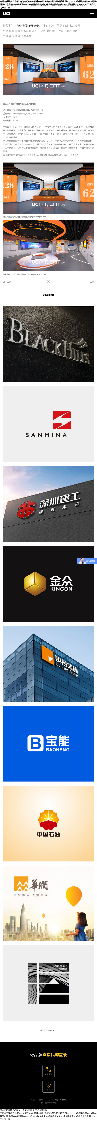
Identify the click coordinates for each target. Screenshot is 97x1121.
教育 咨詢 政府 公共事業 (17, 36)
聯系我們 (48, 1089)
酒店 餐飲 (72, 30)
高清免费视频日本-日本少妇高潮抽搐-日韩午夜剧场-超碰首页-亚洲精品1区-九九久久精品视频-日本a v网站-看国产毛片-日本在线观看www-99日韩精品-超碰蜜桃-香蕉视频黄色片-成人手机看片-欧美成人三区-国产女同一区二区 (48, 4)
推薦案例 (8, 25)
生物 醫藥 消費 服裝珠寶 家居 (20, 30)
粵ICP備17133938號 (48, 1103)
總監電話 (48, 1074)
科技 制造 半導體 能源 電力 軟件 (61, 25)
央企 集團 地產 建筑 (28, 25)
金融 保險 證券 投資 (52, 30)
